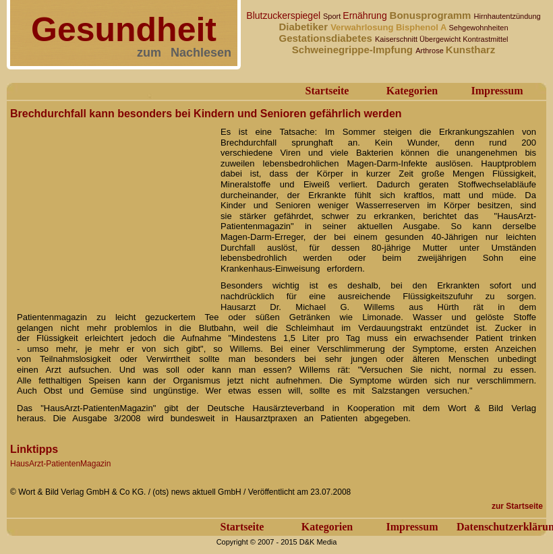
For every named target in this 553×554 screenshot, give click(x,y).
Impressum (497, 90)
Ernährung (366, 15)
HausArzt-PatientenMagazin (60, 463)
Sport (333, 16)
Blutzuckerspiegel (284, 15)
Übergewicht (441, 39)
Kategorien (412, 90)
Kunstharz (470, 49)
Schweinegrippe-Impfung (353, 49)
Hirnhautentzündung (507, 16)
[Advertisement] (111, 207)
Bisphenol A (422, 27)
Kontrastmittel (485, 39)
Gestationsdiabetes (327, 38)
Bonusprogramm (432, 15)
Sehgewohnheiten (478, 28)
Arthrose (430, 51)
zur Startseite (517, 506)
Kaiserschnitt (397, 39)
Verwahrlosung (363, 27)
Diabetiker (304, 26)
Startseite (327, 90)
